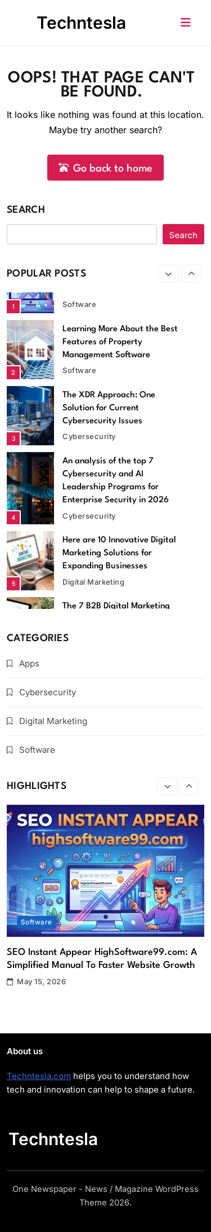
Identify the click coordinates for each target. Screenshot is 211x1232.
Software (79, 304)
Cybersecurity (88, 436)
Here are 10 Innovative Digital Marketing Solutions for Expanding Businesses (119, 553)
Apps (29, 663)
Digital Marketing (93, 581)
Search (26, 210)
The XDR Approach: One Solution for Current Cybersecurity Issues (108, 408)
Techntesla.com (39, 1076)
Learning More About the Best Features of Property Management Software (120, 342)
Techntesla (81, 22)
